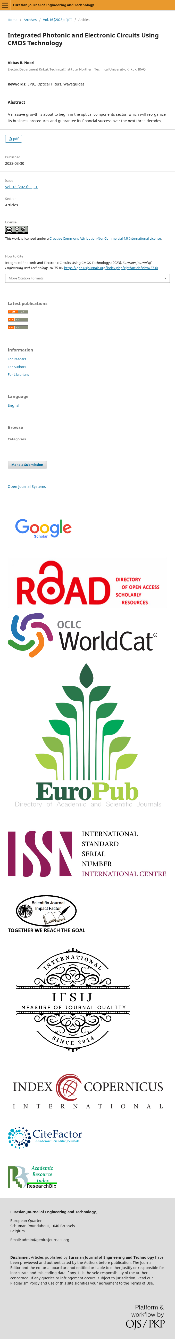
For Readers (17, 359)
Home (12, 19)
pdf (15, 138)
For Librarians (18, 374)
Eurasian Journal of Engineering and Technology (53, 5)
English (14, 405)
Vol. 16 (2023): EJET (57, 19)
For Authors (17, 366)
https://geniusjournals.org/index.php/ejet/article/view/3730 (111, 267)
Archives (30, 19)
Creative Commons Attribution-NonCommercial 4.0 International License (105, 238)
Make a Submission (27, 464)
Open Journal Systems (27, 486)
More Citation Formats (26, 278)
